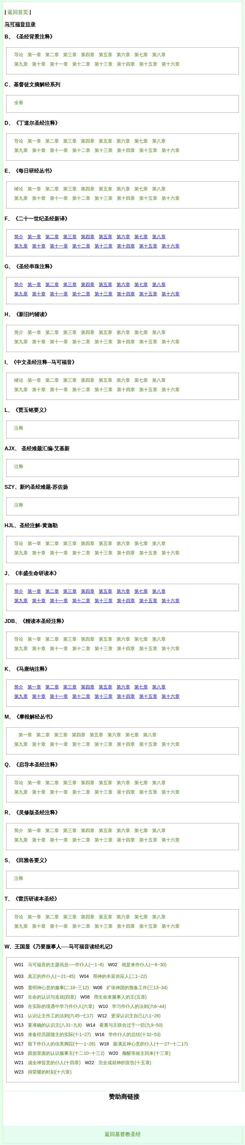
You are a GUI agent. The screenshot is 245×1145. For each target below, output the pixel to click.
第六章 (123, 236)
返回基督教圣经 (123, 1134)
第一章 (34, 236)
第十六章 (170, 246)
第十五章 (148, 246)
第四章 (88, 236)
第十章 (39, 246)
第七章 (141, 236)
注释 (18, 428)
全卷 (18, 102)
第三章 (70, 236)
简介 (18, 236)
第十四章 (126, 246)
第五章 (105, 236)
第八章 (159, 236)
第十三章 (104, 246)
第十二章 (81, 246)
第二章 (52, 236)
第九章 (21, 246)
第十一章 (59, 246)
